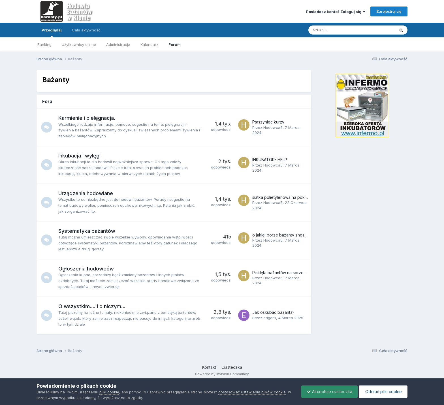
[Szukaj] (338, 30)
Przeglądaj (52, 32)
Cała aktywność (86, 30)
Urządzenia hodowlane (86, 193)
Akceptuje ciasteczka (328, 391)
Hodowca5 (273, 127)
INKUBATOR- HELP (269, 159)
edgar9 (269, 318)
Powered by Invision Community (222, 374)
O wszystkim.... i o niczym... (92, 306)
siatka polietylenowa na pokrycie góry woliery (295, 197)
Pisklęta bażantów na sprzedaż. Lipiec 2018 (293, 272)
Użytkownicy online (79, 44)
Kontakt (209, 367)
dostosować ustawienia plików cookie (252, 392)
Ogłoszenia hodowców (86, 269)
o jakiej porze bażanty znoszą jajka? (286, 235)
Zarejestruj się (389, 11)
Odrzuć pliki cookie (383, 391)
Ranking (44, 44)
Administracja (118, 44)
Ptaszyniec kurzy (268, 122)
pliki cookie (109, 392)
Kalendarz (149, 44)
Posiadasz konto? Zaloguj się (335, 11)
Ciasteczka (231, 367)
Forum (174, 44)
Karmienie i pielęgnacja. (87, 118)
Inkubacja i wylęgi (80, 156)
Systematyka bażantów (87, 231)
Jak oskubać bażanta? (273, 312)
